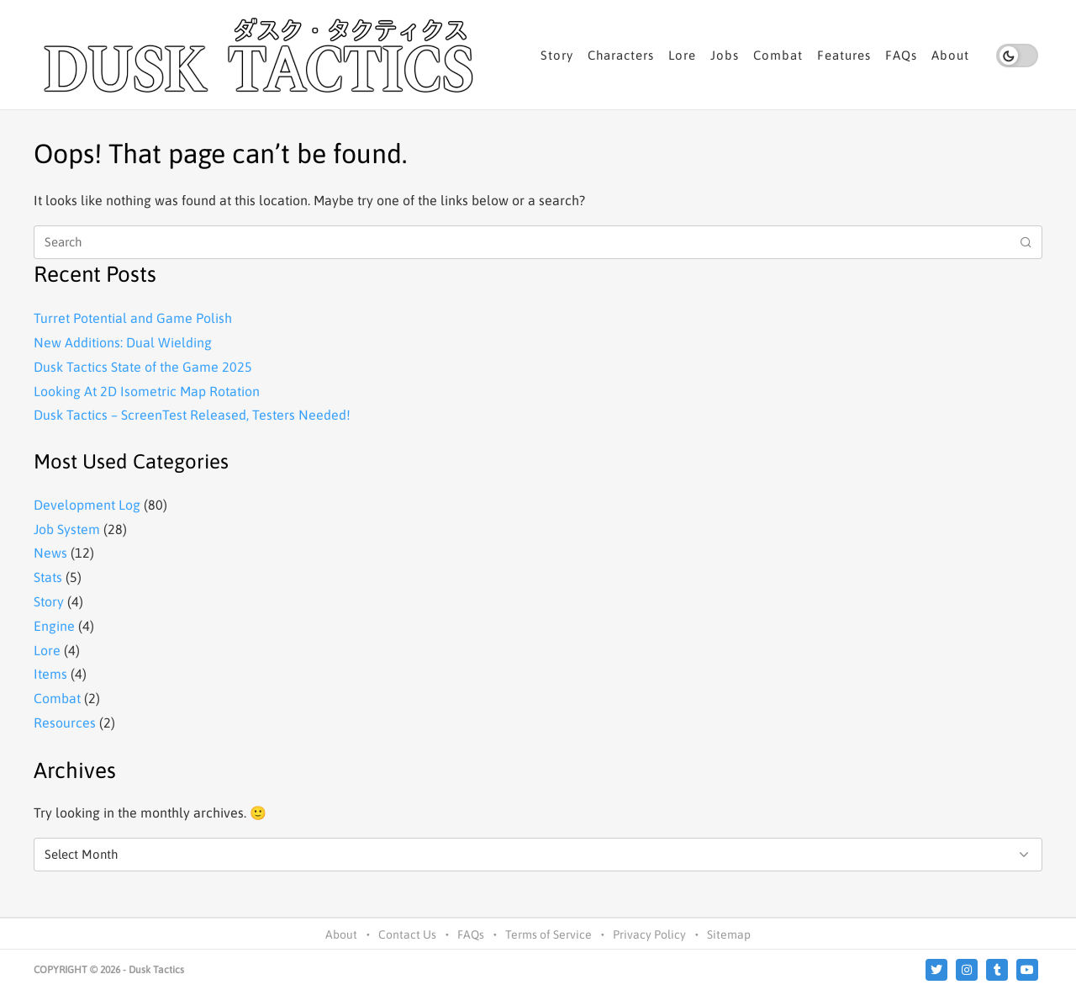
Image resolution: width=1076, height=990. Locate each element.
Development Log (87, 504)
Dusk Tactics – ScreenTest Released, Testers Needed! (192, 414)
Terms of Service (548, 934)
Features (844, 55)
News (50, 552)
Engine (54, 625)
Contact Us (407, 934)
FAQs (901, 55)
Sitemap (729, 934)
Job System (67, 529)
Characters (621, 55)
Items (50, 673)
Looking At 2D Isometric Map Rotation (147, 391)
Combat (778, 55)
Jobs (724, 55)
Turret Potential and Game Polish (133, 318)
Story (557, 55)
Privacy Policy (649, 934)
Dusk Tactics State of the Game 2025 (143, 366)
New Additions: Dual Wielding (123, 342)
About (950, 55)
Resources (65, 722)
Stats (48, 577)
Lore (682, 55)
